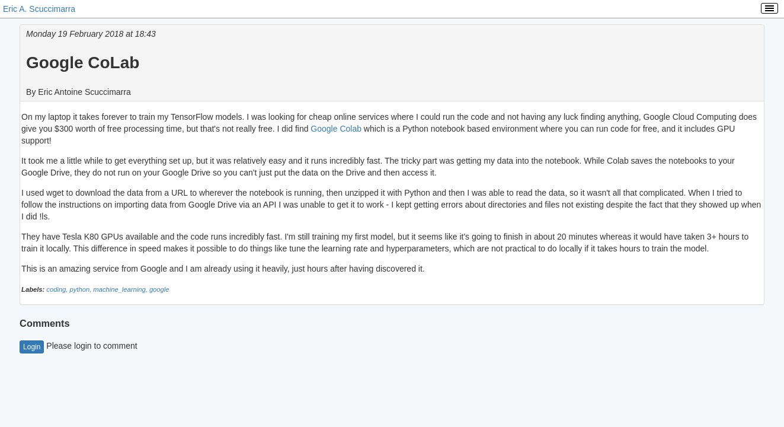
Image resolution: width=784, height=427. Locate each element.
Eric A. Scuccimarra (39, 9)
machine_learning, (121, 289)
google (159, 289)
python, (82, 289)
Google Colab (336, 128)
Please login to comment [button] (78, 345)
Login (31, 347)
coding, (57, 289)
